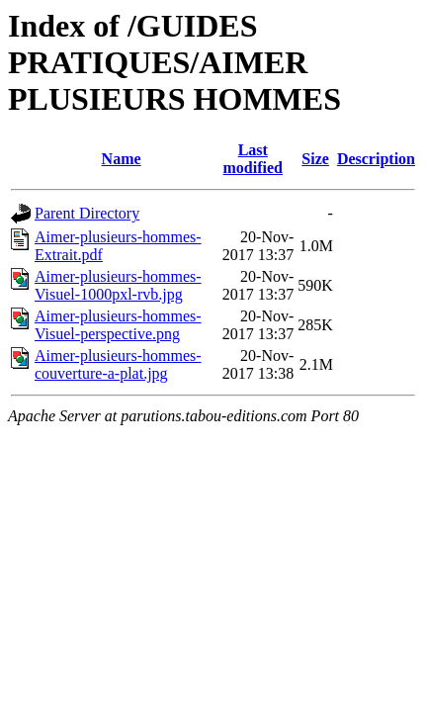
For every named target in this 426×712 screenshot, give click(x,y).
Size (315, 158)
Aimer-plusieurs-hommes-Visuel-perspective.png (118, 325)
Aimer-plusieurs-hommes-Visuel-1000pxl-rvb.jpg (118, 285)
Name (121, 158)
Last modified (253, 158)
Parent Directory (87, 213)
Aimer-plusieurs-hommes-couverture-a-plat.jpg (118, 364)
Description (376, 158)
